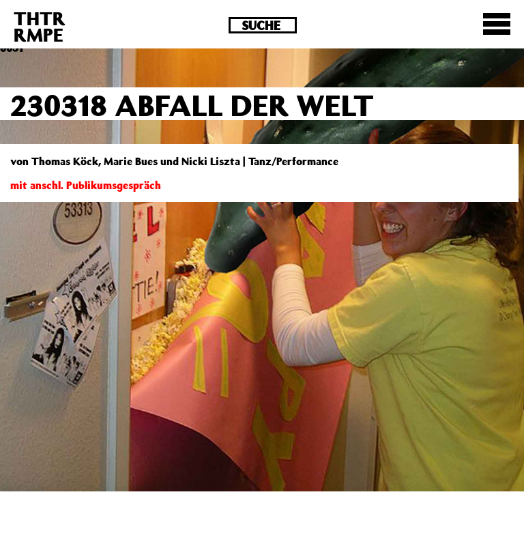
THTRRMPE (40, 26)
